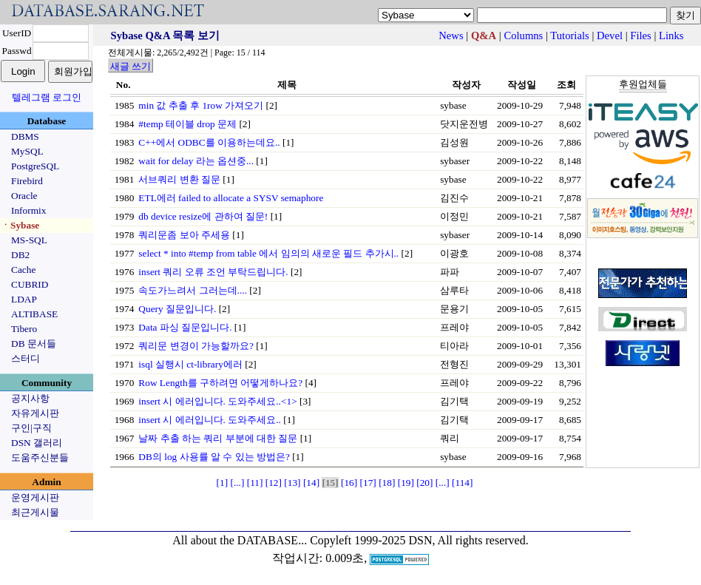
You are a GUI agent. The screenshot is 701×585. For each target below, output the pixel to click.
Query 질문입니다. (177, 308)
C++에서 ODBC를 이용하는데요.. (209, 142)
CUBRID (29, 284)
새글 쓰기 (130, 66)
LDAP (24, 299)
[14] (311, 482)
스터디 (25, 358)
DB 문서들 (33, 343)
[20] (424, 482)
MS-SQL (29, 240)
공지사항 (30, 398)
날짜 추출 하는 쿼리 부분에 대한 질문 (217, 438)
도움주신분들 (40, 457)
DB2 (20, 254)
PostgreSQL (35, 166)
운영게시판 (35, 497)
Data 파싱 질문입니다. (184, 327)
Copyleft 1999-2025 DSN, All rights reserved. (419, 540)
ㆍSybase (20, 225)
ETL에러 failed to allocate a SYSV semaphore (230, 197)
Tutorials (569, 35)
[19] (406, 482)
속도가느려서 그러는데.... (192, 290)
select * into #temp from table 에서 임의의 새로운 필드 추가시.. (268, 253)
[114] (462, 482)
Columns (523, 35)
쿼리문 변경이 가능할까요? (196, 345)
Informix (28, 210)
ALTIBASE (34, 313)
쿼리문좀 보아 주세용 (184, 234)
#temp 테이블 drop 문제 (187, 123)
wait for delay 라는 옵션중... (196, 160)
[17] (368, 482)
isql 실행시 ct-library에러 (190, 364)
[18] (387, 482)
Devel (610, 35)
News (450, 35)
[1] (222, 482)
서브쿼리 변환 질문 (179, 179)
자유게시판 (35, 413)
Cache (23, 269)
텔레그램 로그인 (46, 97)
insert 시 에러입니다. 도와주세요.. (209, 419)
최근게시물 (35, 512)
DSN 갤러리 (36, 442)
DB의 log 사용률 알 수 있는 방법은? (213, 456)
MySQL (27, 151)
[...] (237, 482)
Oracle (24, 195)
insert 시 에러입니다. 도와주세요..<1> (217, 401)
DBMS (25, 136)
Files (640, 35)
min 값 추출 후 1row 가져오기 (200, 105)
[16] (349, 482)
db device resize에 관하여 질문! (203, 216)
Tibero (24, 328)
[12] (273, 482)
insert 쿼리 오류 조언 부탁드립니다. (213, 271)
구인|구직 (31, 427)
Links (671, 35)
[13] (292, 482)
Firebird (27, 180)
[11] (255, 482)
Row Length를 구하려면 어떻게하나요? (220, 382)
